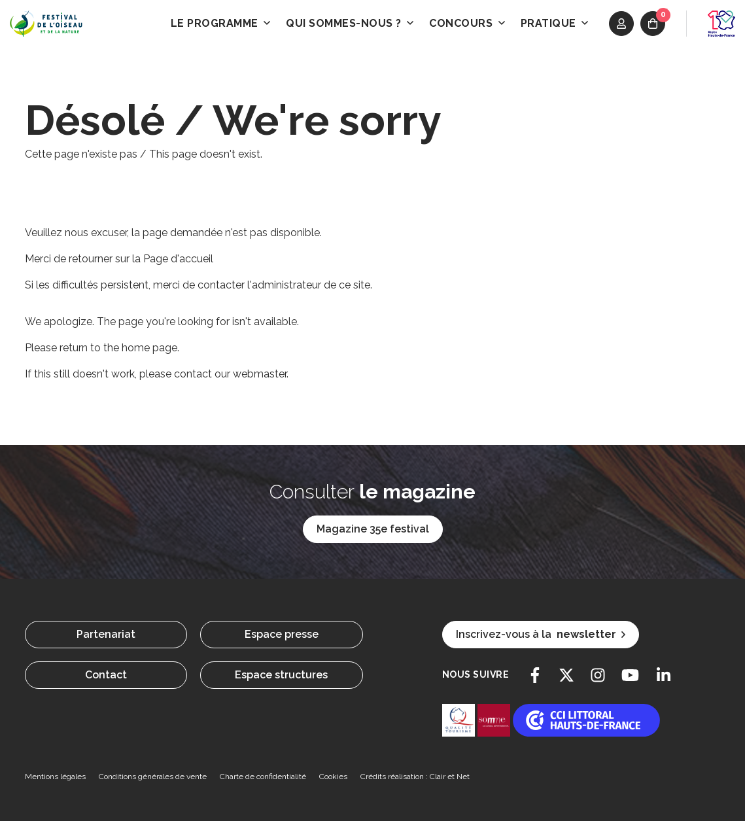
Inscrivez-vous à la (540, 634)
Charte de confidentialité (263, 776)
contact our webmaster (230, 374)
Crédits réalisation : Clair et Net (415, 776)
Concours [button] (467, 23)
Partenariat (106, 634)
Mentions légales (55, 776)
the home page (140, 347)
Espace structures (281, 675)
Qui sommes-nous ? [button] (349, 23)
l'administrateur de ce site (308, 285)
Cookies (333, 776)
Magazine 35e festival (373, 529)
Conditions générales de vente (153, 776)
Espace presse (282, 634)
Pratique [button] (555, 23)
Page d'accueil (178, 259)
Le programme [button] (221, 23)
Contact (106, 675)
